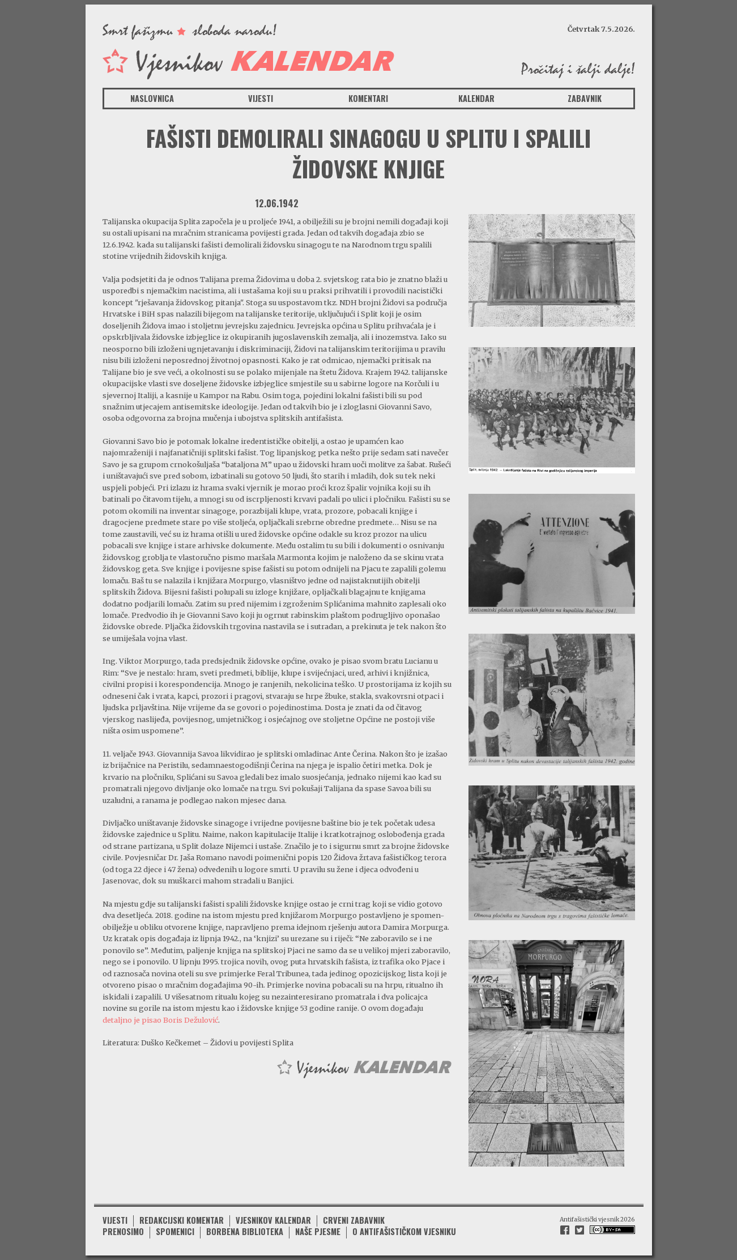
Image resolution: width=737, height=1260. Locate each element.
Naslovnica (152, 98)
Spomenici (175, 1231)
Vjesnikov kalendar (273, 1220)
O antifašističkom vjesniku (404, 1231)
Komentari (368, 98)
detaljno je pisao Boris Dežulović (160, 1019)
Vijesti (260, 98)
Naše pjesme (317, 1231)
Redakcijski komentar (181, 1220)
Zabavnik (585, 98)
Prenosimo (123, 1231)
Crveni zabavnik (354, 1220)
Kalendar (476, 98)
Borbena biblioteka (244, 1231)
